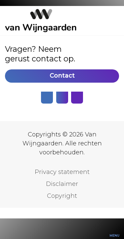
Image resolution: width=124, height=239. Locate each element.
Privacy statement (62, 172)
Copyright (62, 195)
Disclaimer (62, 184)
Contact (62, 75)
